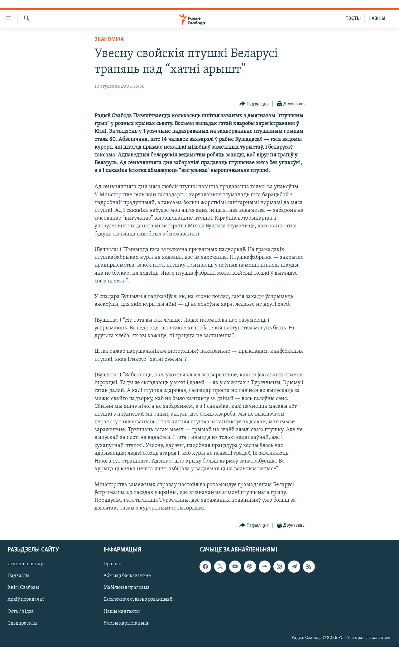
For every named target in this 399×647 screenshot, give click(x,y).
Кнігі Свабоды (23, 587)
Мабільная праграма (126, 587)
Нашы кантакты (121, 611)
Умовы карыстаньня (125, 623)
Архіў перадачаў (26, 599)
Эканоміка (109, 39)
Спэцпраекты (22, 623)
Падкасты (18, 576)
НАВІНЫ (376, 18)
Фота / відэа (20, 611)
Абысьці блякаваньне (127, 576)
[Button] (254, 104)
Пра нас (112, 564)
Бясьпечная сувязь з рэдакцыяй (138, 599)
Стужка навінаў (25, 564)
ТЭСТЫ (353, 18)
